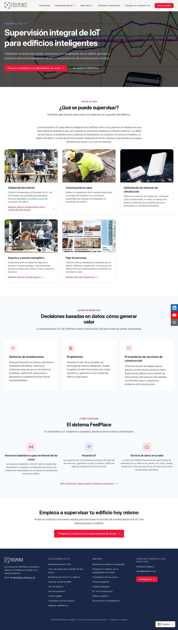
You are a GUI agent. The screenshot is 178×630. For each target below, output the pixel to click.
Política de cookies (118, 619)
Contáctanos (147, 579)
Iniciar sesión (164, 5)
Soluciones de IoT (65, 5)
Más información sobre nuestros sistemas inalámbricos (89, 483)
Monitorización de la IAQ (59, 564)
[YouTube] (174, 315)
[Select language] (165, 624)
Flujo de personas (56, 591)
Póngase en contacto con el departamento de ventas (36, 68)
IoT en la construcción (102, 591)
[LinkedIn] (174, 307)
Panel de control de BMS (59, 582)
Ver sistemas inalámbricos (86, 68)
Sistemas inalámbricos (109, 5)
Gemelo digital (54, 596)
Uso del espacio (55, 586)
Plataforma (44, 5)
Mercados (87, 5)
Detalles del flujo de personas (82, 277)
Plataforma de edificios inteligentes (108, 564)
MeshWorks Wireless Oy (24, 577)
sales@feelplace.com (146, 571)
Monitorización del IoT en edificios (64, 577)
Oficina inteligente (100, 582)
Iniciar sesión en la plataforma (105, 601)
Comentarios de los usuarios (61, 601)
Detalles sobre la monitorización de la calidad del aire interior (31, 208)
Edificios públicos (100, 596)
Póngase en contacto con (137, 5)
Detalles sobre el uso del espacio (26, 277)
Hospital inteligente (101, 586)
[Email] (174, 322)
